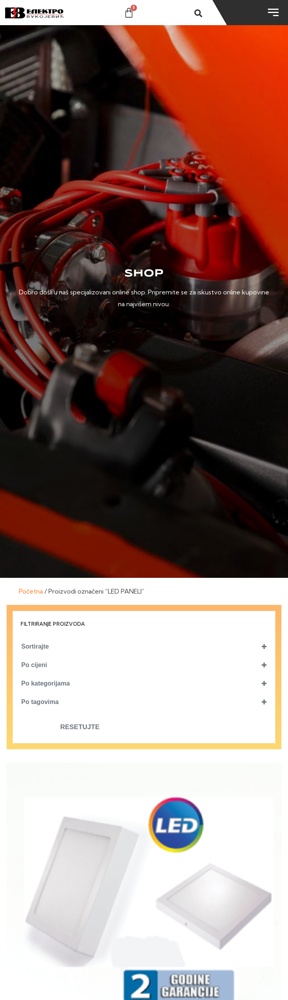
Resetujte (80, 727)
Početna (31, 591)
